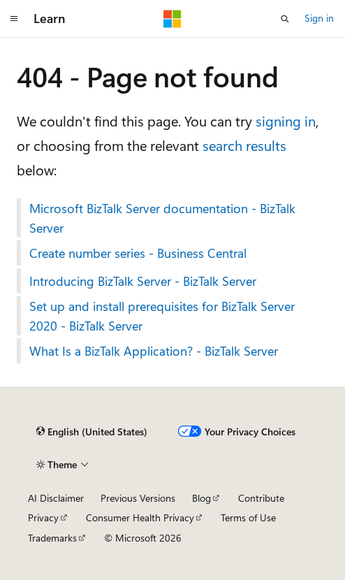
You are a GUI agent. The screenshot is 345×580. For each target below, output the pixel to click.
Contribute (261, 498)
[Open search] (285, 18)
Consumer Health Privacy (140, 517)
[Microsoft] (172, 19)
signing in (286, 120)
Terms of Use (248, 517)
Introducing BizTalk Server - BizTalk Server (142, 281)
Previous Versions (138, 498)
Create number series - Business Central (138, 253)
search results (244, 145)
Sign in (319, 17)
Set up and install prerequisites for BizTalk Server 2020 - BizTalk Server (162, 316)
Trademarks (52, 537)
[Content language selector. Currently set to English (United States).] (92, 432)
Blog (201, 498)
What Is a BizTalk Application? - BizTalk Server (153, 350)
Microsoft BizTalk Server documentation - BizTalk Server (162, 218)
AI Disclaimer (56, 498)
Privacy (43, 517)
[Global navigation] (14, 18)
